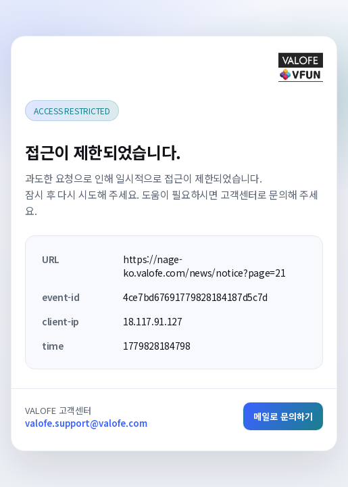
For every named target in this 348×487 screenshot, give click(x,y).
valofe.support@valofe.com (86, 423)
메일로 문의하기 (283, 416)
